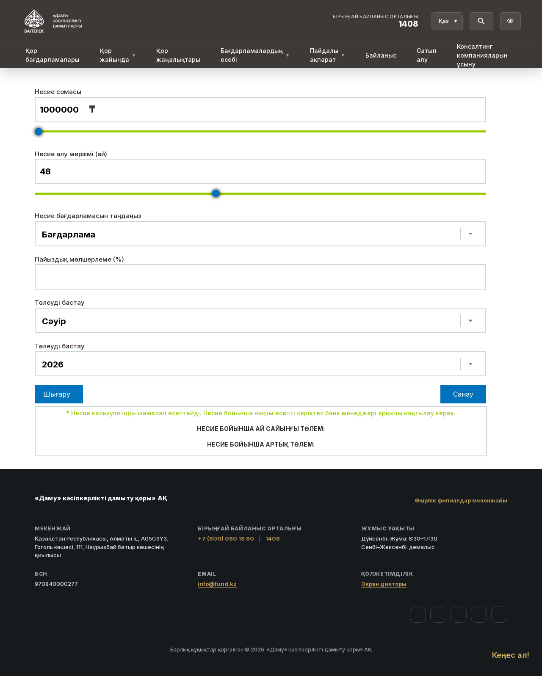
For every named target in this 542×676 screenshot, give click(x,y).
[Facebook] (418, 615)
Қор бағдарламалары (52, 55)
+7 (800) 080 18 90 (226, 538)
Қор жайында (118, 55)
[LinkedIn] (499, 615)
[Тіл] (447, 21)
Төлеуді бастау (60, 302)
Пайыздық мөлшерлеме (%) (79, 259)
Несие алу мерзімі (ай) (71, 154)
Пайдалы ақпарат (327, 55)
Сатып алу (427, 55)
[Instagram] (438, 615)
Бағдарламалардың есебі (255, 55)
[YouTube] (459, 615)
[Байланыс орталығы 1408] (375, 21)
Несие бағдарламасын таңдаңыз (88, 216)
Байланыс (380, 55)
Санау (463, 394)
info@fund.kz (217, 583)
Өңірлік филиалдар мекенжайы (461, 500)
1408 (272, 538)
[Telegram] (479, 615)
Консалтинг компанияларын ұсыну (482, 55)
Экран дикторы (383, 583)
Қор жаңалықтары (178, 55)
